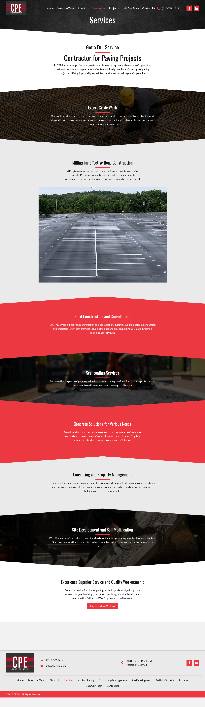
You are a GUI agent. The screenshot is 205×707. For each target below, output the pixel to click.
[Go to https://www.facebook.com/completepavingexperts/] (189, 8)
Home (20, 680)
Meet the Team (36, 680)
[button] (104, 8)
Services (69, 680)
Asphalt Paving (86, 680)
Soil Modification (165, 680)
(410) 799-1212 (170, 8)
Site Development (141, 680)
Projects (183, 680)
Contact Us (113, 685)
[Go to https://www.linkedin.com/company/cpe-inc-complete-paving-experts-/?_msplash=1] (196, 8)
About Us (55, 680)
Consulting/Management (113, 680)
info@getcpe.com (56, 665)
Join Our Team (94, 685)
